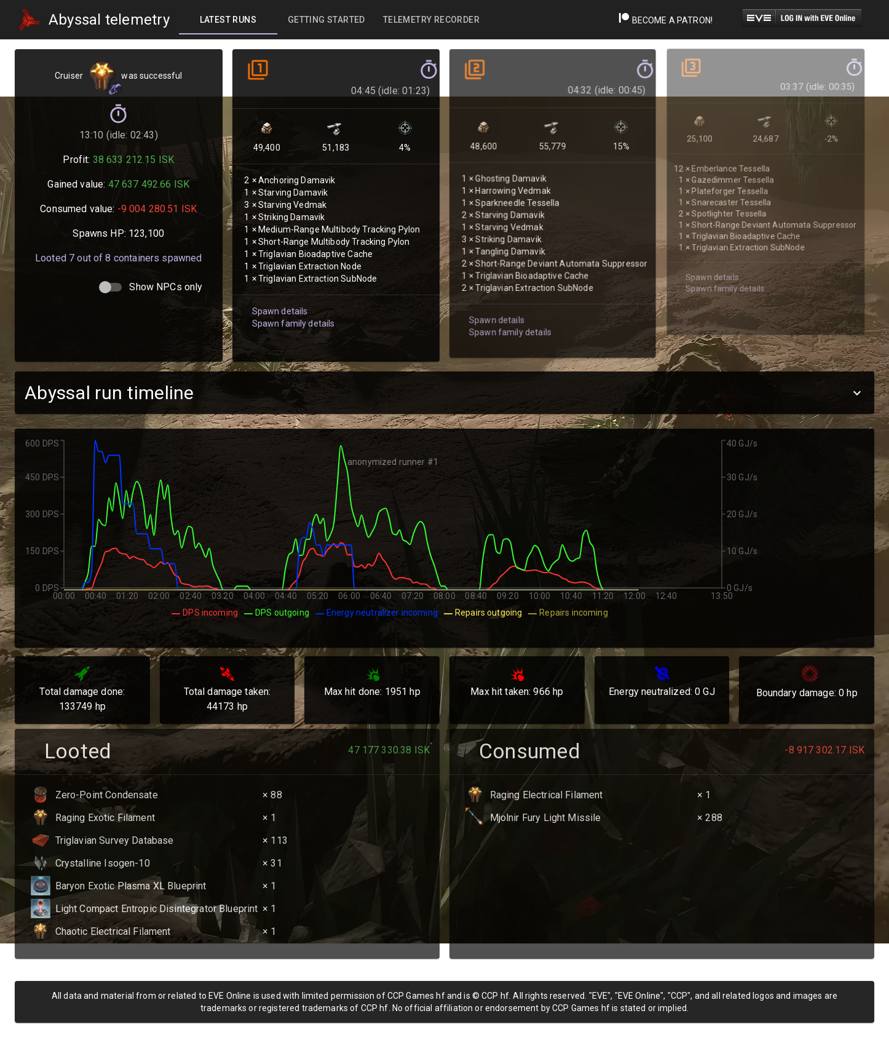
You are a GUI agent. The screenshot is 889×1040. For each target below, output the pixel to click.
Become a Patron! (665, 20)
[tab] (228, 19)
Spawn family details (291, 306)
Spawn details (278, 294)
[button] (444, 392)
